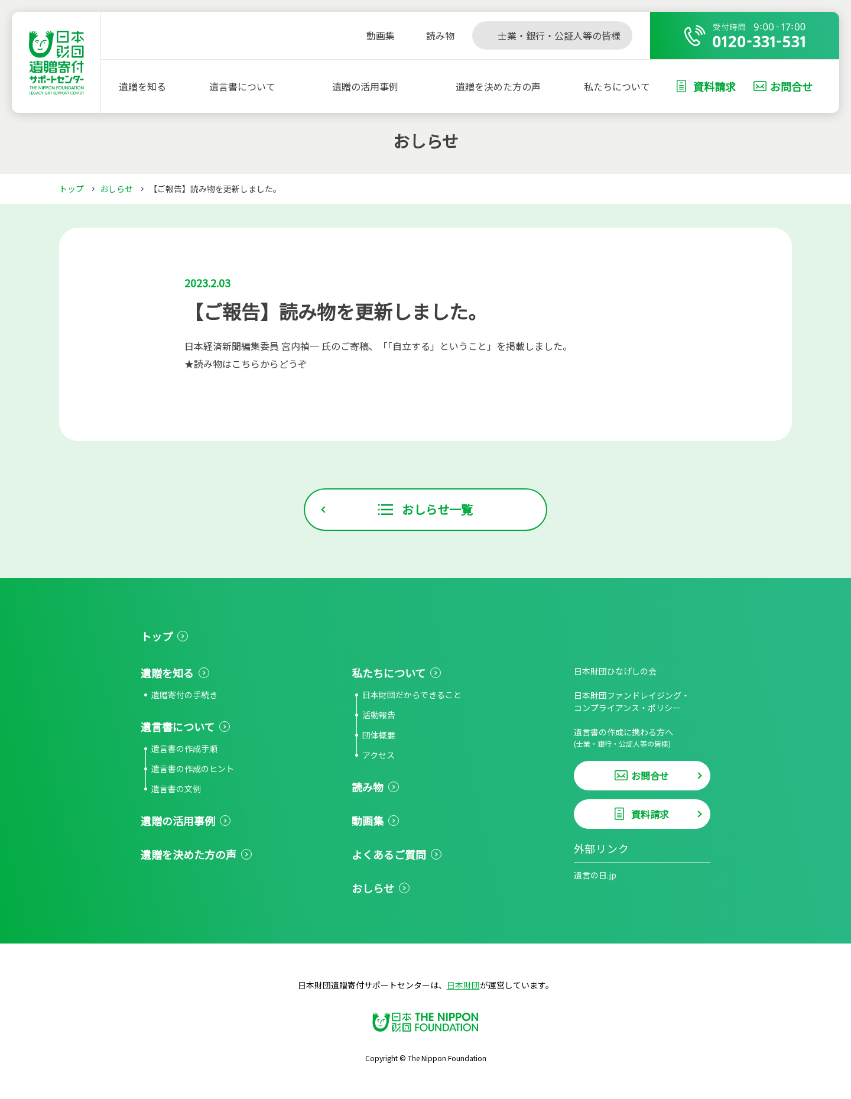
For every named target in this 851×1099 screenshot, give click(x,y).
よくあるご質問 (389, 854)
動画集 (368, 820)
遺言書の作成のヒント (192, 768)
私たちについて (617, 86)
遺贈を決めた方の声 (498, 86)
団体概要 (378, 735)
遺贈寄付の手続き (184, 695)
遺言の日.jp (595, 875)
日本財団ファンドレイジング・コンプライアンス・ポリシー (632, 701)
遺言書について (242, 86)
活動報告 (378, 715)
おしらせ (116, 188)
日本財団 (463, 985)
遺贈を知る (142, 86)
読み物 (368, 787)
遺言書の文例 (176, 789)
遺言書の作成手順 (184, 748)
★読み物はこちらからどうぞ (245, 363)
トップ (71, 188)
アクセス (378, 755)
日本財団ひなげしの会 (615, 671)
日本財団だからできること (412, 695)
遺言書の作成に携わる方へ (642, 737)
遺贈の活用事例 (365, 86)
